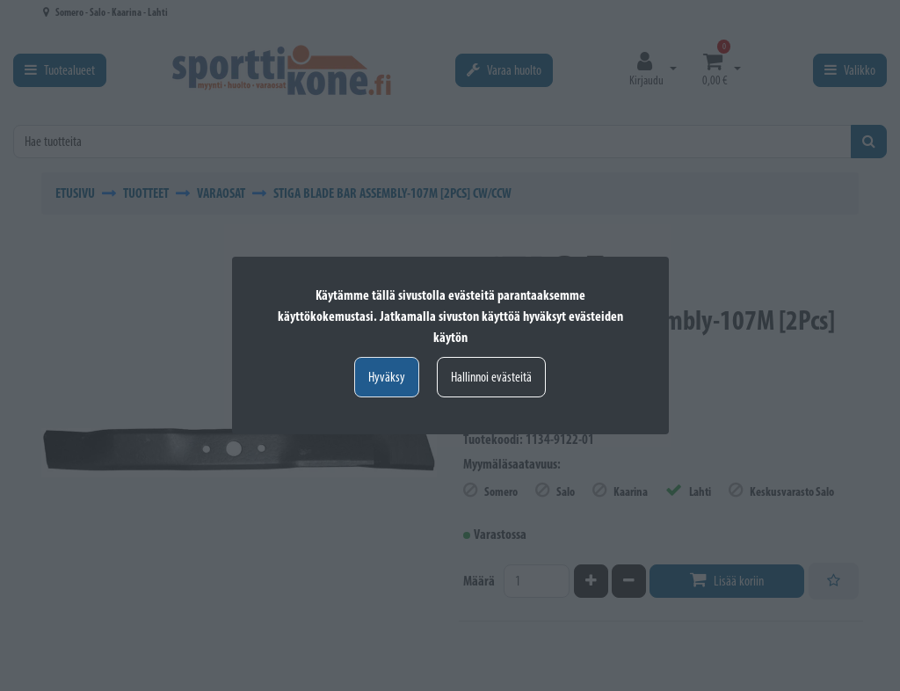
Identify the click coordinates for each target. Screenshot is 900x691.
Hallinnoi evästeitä (491, 376)
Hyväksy (386, 376)
